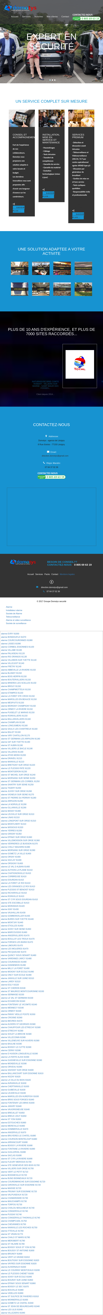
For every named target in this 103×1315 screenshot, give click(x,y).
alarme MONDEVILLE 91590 (14, 1064)
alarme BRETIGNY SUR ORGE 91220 (18, 765)
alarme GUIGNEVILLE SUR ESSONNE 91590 (21, 1060)
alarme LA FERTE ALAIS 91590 (15, 1057)
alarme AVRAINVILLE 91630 (13, 1083)
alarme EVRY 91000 (10, 634)
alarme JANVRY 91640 (11, 1106)
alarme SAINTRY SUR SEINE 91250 (17, 785)
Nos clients (52, 17)
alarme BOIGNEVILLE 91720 (14, 1175)
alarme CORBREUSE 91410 (13, 877)
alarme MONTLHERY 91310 (13, 824)
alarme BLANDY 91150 (11, 673)
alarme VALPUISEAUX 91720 (14, 1195)
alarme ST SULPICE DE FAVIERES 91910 (20, 1297)
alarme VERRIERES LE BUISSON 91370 (19, 844)
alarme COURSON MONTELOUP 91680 (19, 1139)
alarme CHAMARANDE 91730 (14, 1198)
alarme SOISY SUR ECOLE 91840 (16, 1277)
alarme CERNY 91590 (11, 1051)
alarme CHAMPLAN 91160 (13, 723)
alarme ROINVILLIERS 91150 (14, 716)
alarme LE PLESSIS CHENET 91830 (17, 1274)
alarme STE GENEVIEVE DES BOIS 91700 (20, 1165)
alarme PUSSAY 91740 (11, 1215)
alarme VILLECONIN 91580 (13, 1038)
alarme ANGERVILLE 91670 (13, 1133)
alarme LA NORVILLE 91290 (13, 805)
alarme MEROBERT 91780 (13, 1241)
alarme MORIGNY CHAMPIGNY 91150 (18, 706)
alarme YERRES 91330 (11, 831)
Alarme (9, 607)
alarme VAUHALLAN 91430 (13, 913)
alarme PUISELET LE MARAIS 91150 (17, 713)
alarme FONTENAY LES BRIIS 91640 (17, 1103)
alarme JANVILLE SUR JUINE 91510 (17, 978)
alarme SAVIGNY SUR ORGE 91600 (17, 1070)
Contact (65, 17)
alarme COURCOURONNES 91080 (16, 640)
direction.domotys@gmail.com (51, 456)
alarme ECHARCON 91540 (13, 1001)
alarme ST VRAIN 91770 (12, 1234)
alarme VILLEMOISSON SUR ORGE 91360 (20, 841)
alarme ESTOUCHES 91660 (13, 1123)
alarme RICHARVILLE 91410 (14, 893)
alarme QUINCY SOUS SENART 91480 (18, 955)
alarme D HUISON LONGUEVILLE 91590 (19, 1054)
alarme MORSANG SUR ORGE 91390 (18, 850)
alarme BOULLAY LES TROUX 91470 (17, 939)
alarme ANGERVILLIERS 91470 (15, 936)
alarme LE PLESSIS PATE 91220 (15, 769)
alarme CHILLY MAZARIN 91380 (15, 847)
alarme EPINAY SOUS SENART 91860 (18, 1284)
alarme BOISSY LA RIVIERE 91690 (16, 1146)
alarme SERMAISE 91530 (12, 995)
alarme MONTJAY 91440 (12, 923)
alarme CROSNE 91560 (11, 1018)
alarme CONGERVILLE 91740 (14, 1211)
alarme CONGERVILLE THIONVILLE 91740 (20, 1218)
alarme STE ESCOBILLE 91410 (15, 903)
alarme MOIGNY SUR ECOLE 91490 (17, 972)
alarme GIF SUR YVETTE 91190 (15, 742)
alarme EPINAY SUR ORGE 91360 (16, 837)
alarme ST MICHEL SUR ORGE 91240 (18, 775)
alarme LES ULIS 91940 (12, 1310)
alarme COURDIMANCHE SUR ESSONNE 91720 (23, 1182)
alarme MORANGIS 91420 (13, 906)
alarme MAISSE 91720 (11, 1188)
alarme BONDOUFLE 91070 (13, 637)
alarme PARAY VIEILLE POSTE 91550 (18, 1015)
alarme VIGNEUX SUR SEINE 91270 (17, 795)
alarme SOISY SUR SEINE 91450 (16, 929)
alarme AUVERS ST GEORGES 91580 (18, 1024)
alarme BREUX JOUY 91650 (13, 1116)
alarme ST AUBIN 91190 (12, 746)
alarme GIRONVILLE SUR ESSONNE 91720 (21, 1185)
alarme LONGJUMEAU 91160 (14, 726)
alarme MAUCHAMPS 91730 (14, 1202)
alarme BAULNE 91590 (11, 1044)
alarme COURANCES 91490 (14, 962)
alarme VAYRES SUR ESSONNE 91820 (19, 1264)
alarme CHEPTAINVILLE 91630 (15, 1087)
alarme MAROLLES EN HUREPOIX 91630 (20, 1097)
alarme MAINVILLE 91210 (12, 762)
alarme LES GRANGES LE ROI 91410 (18, 887)
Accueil (14, 17)
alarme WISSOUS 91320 (12, 828)
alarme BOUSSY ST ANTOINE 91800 (17, 1251)
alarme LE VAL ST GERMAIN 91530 (17, 998)
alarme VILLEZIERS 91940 (13, 1313)
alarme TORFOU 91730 (11, 1205)
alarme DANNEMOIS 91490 (13, 965)
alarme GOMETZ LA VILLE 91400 (16, 854)
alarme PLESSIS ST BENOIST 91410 (17, 890)
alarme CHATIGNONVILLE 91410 (16, 873)
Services (26, 17)
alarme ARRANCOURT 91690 (14, 1142)
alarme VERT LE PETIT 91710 (14, 1172)
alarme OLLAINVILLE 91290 (13, 808)
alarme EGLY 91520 (10, 985)
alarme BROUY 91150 (11, 686)
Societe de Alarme (14, 614)
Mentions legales (67, 574)
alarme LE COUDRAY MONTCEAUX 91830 (20, 1270)
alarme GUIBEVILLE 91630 (13, 1090)
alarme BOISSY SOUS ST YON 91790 (18, 1248)
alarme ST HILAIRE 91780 (13, 1244)
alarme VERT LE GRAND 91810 (15, 1257)
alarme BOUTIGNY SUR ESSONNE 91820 (20, 1261)
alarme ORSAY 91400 (11, 857)
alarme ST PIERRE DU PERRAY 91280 (18, 798)
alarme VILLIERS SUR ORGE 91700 (17, 1169)
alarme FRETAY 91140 (11, 667)
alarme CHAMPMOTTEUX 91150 (16, 690)
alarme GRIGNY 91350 (11, 834)
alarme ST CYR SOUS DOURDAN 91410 (19, 900)
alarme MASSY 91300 (11, 811)
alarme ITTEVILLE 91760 (12, 1231)
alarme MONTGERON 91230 (14, 772)
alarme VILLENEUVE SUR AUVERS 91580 (20, 1041)
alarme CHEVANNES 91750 (13, 1225)
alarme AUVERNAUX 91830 (13, 1267)
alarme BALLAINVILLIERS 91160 (16, 719)
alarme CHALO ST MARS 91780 (15, 1238)
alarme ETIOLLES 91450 (12, 926)
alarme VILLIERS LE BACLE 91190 (16, 749)
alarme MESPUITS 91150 (12, 703)
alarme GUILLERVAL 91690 (13, 1152)
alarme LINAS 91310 (10, 818)
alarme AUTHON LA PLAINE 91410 (16, 870)
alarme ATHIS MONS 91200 (13, 755)
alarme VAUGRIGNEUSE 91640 (15, 1110)
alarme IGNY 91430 (10, 909)
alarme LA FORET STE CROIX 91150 (18, 696)
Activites (38, 17)
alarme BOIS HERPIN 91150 (14, 677)
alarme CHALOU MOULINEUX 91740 (17, 1208)
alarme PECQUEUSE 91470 (13, 952)
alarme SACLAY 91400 (11, 860)
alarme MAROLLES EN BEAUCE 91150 (19, 700)
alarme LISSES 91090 (11, 644)
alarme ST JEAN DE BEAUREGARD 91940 (20, 1307)
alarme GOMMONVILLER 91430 (15, 916)
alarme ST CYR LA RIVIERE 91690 (16, 1159)
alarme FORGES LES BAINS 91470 (17, 942)
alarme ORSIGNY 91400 (12, 864)
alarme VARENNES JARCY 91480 (16, 959)
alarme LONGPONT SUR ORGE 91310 (18, 821)
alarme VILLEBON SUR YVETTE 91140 (18, 660)
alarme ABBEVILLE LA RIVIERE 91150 (18, 670)
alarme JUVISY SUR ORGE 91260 (16, 791)
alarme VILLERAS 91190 (12, 752)
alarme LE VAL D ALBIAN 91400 (15, 867)
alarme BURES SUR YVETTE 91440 (17, 919)
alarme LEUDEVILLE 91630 (13, 1093)
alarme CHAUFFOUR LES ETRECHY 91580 (21, 1028)
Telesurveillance (13, 617)
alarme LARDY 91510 (10, 982)
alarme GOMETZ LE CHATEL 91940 (17, 1303)
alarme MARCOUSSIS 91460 (14, 932)
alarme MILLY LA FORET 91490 (15, 969)
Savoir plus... (19, 209)
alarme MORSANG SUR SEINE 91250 (18, 778)
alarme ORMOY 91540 (11, 1011)
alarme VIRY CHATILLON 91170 (15, 736)
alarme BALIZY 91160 (11, 732)
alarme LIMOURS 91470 (12, 946)
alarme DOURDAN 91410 (12, 880)
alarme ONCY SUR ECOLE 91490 (16, 975)
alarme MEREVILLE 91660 (13, 1126)
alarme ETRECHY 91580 (12, 1031)
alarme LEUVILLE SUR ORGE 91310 (17, 814)
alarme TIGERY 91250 (11, 788)
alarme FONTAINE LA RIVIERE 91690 (18, 1149)
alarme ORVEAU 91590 (11, 1067)
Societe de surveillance (16, 624)
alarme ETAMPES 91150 (12, 693)
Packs (47, 574)
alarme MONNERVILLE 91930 (14, 1300)
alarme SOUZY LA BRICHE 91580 (16, 1034)
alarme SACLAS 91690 (11, 1156)
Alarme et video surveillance (18, 620)
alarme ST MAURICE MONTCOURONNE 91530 (22, 992)
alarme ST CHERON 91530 (13, 988)
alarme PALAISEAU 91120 (13, 654)
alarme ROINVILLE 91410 (12, 896)
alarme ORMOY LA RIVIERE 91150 (17, 709)
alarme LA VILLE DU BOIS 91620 (16, 1080)
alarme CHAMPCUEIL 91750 (14, 1221)
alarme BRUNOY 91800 (11, 1254)
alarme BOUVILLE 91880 (12, 1290)
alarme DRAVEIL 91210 (11, 759)
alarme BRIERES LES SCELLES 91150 (18, 683)
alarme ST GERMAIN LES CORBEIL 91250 (20, 782)
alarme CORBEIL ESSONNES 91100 (17, 647)
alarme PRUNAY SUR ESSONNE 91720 (19, 1192)
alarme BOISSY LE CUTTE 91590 (16, 1047)
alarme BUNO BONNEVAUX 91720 (16, 1179)
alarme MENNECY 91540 (12, 1008)
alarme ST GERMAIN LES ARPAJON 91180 (20, 739)
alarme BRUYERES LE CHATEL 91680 (18, 1136)
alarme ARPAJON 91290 (12, 801)
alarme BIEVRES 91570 (11, 1021)
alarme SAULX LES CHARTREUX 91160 (19, 729)
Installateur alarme (14, 611)
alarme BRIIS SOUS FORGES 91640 (17, 1100)
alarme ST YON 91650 (11, 1119)
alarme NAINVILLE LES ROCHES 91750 (19, 1228)
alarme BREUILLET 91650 (13, 1113)
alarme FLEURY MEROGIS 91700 (16, 1162)
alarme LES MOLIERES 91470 (14, 949)
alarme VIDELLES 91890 (12, 1293)
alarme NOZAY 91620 (10, 1077)
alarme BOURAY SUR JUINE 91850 (17, 1280)
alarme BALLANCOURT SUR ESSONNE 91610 (22, 1074)
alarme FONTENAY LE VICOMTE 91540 (19, 1005)
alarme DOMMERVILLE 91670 (14, 1129)
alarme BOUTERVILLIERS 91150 (16, 680)
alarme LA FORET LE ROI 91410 (15, 883)
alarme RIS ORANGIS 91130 (14, 657)
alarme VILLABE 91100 (11, 650)
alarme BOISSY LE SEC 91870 (15, 1287)
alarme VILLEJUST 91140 (12, 663)
